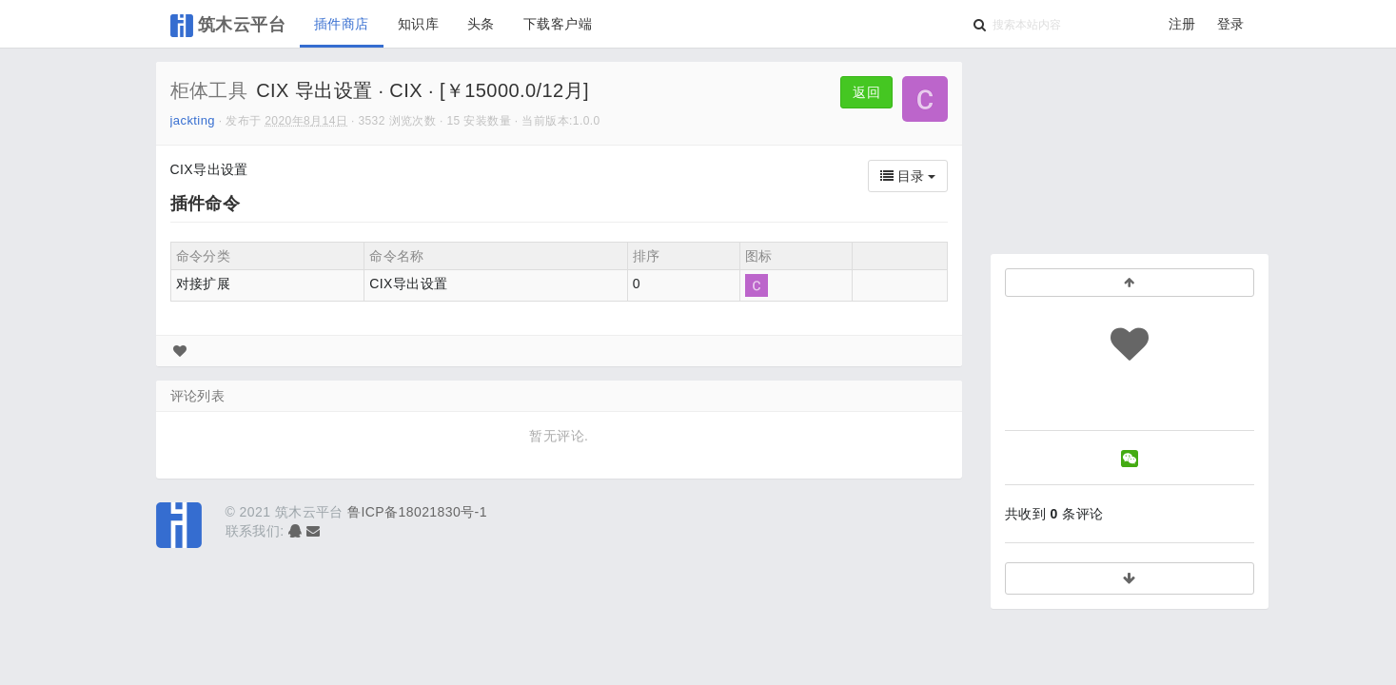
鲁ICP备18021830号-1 (417, 511)
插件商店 (341, 23)
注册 (1182, 23)
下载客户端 (557, 23)
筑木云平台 (228, 25)
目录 (907, 176)
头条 (481, 23)
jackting (192, 120)
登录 (1231, 23)
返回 (866, 92)
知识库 (418, 23)
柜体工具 (209, 90)
